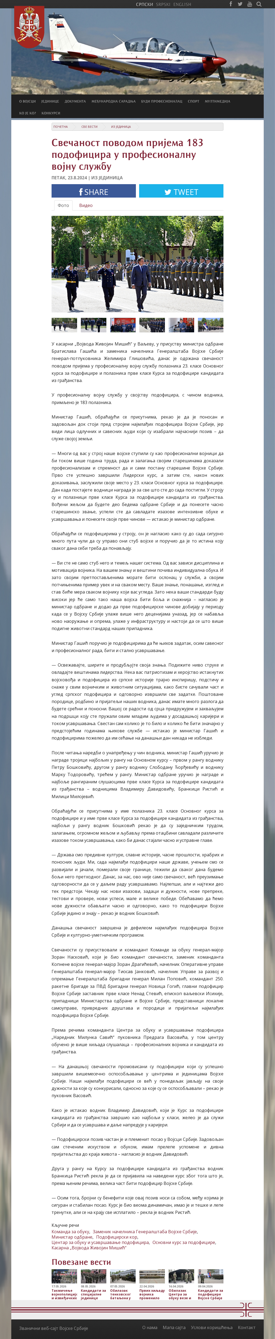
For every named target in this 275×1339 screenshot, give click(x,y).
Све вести (89, 127)
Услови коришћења (212, 1327)
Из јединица (121, 127)
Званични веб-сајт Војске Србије (53, 1328)
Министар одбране (72, 1237)
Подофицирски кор (116, 1237)
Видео (86, 205)
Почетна (60, 127)
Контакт (247, 1327)
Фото (63, 205)
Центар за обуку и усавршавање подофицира (100, 1242)
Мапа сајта (174, 1327)
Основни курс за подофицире (184, 1242)
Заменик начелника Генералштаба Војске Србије (145, 1232)
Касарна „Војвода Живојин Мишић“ (89, 1248)
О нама (149, 1327)
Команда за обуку (70, 1232)
